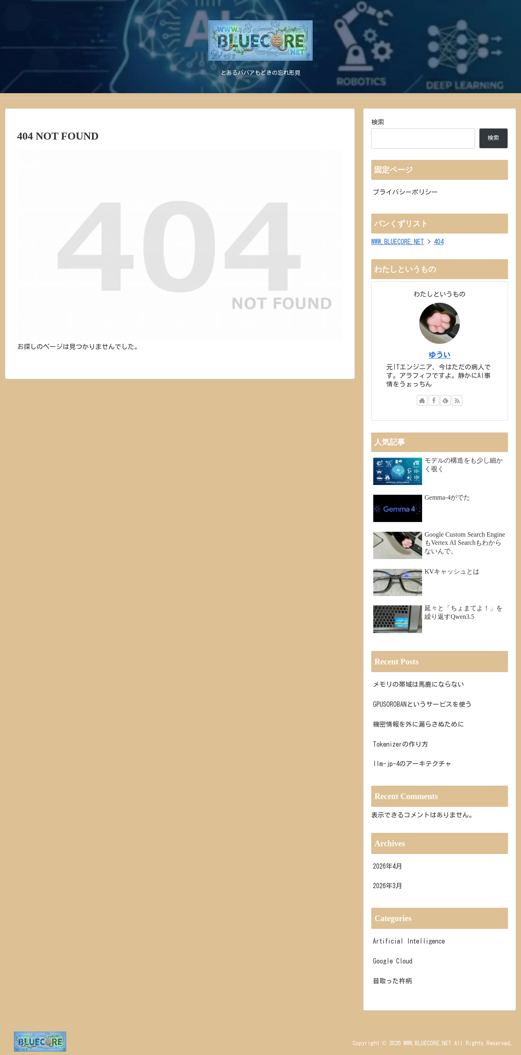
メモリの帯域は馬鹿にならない (418, 684)
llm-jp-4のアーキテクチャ (412, 763)
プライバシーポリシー (405, 192)
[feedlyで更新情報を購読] (445, 400)
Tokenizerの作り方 (400, 744)
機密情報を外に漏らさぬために (418, 724)
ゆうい (440, 355)
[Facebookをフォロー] (434, 400)
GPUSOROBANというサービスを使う (422, 704)
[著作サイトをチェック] (422, 400)
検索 (377, 122)
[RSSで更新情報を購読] (457, 400)
